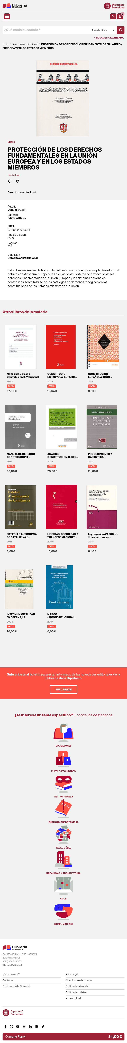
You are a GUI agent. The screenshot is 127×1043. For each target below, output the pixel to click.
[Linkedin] (30, 1026)
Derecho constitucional (22, 192)
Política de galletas (76, 992)
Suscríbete (63, 689)
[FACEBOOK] (5, 1026)
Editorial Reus (17, 218)
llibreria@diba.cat (12, 965)
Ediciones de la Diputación (17, 986)
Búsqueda (109, 37)
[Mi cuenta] (113, 16)
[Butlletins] (36, 1026)
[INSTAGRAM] (24, 1026)
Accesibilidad (73, 998)
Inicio (5, 44)
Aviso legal (72, 974)
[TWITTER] (11, 1026)
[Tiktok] (43, 1026)
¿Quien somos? (11, 974)
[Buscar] (120, 30)
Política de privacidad (77, 986)
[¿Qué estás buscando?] (46, 30)
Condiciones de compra (79, 980)
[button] (120, 16)
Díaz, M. (13, 209)
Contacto (8, 980)
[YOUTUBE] (18, 1026)
